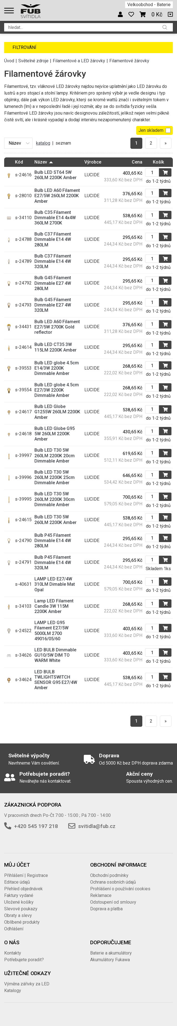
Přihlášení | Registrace (26, 875)
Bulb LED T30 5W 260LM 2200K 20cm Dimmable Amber (54, 455)
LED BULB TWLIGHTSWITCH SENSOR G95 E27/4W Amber (55, 680)
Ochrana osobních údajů (113, 882)
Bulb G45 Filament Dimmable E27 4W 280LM (52, 283)
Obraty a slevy (18, 915)
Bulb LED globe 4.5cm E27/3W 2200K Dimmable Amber (56, 390)
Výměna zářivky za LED (26, 984)
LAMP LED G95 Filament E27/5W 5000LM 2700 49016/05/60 (51, 630)
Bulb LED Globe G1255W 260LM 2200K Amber (57, 412)
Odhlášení (13, 928)
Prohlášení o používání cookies (120, 888)
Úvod (9, 60)
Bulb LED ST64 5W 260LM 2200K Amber (55, 175)
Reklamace (101, 895)
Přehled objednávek (23, 888)
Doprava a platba (106, 908)
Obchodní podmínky (109, 875)
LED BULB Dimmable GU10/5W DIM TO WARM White (55, 655)
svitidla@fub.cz (96, 826)
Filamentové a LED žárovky (79, 60)
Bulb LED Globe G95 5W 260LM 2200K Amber (54, 434)
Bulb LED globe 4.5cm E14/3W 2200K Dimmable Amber (56, 368)
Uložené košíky (19, 902)
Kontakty (12, 953)
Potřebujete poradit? (24, 959)
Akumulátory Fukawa (110, 959)
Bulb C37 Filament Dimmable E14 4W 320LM (52, 261)
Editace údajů (17, 882)
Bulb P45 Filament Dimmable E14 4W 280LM (52, 540)
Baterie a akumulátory (111, 953)
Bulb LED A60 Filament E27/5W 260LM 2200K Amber (57, 196)
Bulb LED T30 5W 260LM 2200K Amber (55, 519)
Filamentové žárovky (129, 60)
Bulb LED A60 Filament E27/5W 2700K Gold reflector (57, 327)
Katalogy (12, 990)
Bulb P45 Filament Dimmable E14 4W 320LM (52, 562)
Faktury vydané (18, 895)
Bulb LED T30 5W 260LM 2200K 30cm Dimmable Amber (54, 499)
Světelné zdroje (33, 60)
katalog (43, 143)
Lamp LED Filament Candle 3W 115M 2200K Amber (54, 606)
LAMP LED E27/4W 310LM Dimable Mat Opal (54, 584)
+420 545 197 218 (36, 826)
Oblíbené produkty (22, 922)
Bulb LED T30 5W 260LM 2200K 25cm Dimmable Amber (54, 477)
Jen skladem (154, 130)
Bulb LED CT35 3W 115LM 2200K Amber (55, 347)
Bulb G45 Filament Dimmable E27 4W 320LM (52, 305)
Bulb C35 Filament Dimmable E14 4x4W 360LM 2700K (55, 218)
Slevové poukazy (20, 908)
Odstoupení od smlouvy (113, 902)
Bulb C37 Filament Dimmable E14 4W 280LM (52, 239)
